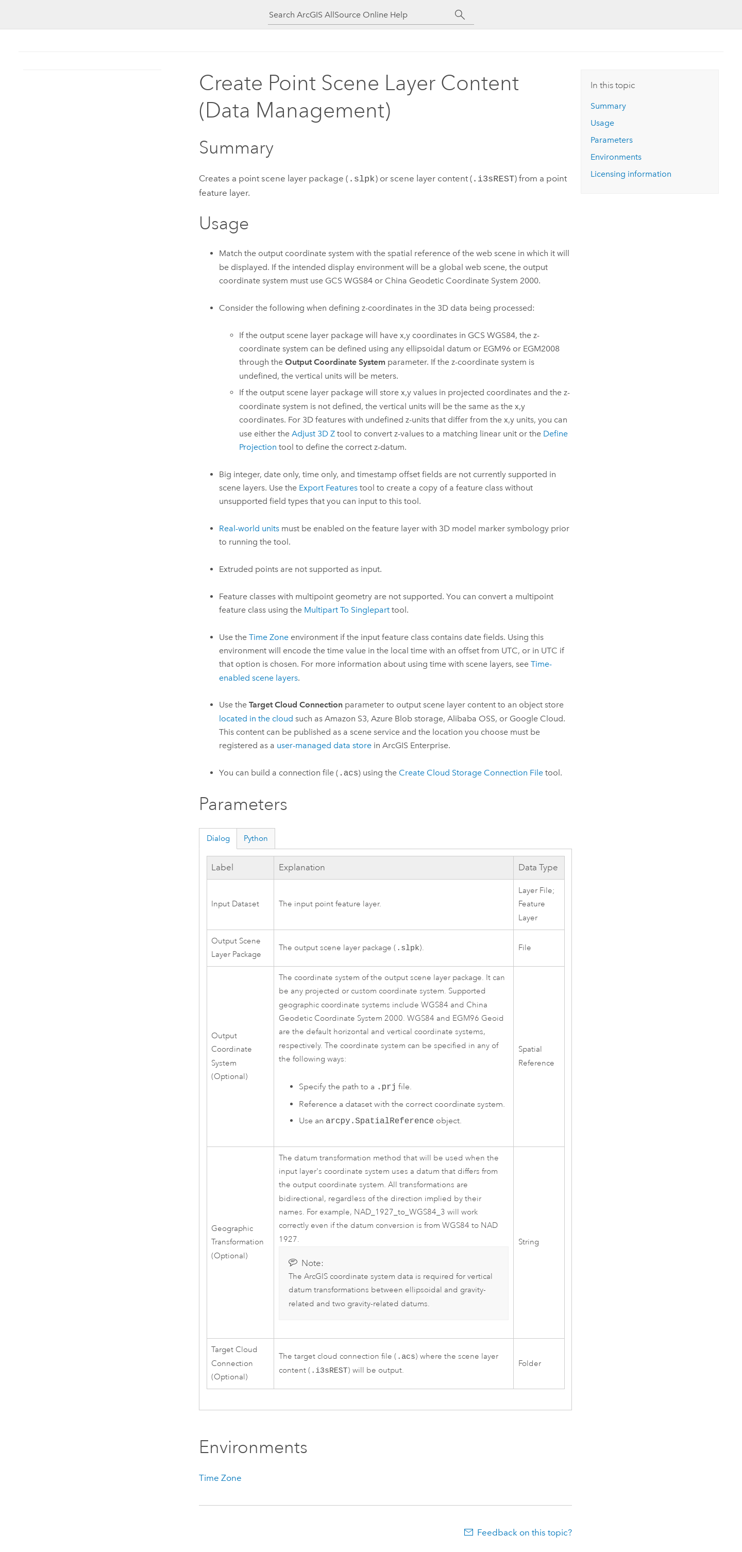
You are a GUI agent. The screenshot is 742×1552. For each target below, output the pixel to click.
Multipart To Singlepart (347, 609)
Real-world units (249, 527)
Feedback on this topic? (524, 1531)
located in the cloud (256, 717)
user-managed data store (324, 744)
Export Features (328, 487)
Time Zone (269, 636)
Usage (602, 123)
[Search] (460, 15)
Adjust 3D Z (313, 432)
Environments (616, 157)
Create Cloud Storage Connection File (471, 772)
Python (256, 837)
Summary (608, 106)
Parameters (612, 140)
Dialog (218, 837)
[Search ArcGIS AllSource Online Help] (362, 14)
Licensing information (631, 174)
